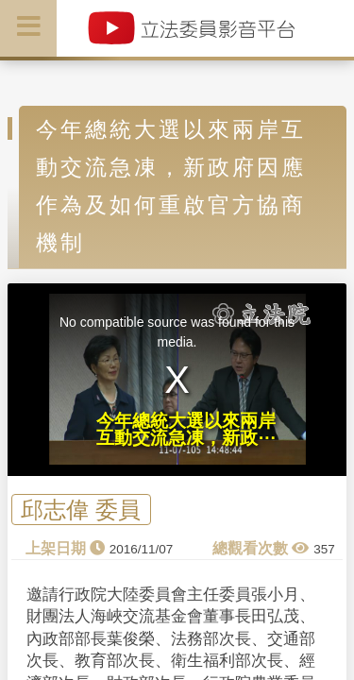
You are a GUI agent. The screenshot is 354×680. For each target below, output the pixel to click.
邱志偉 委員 (81, 509)
